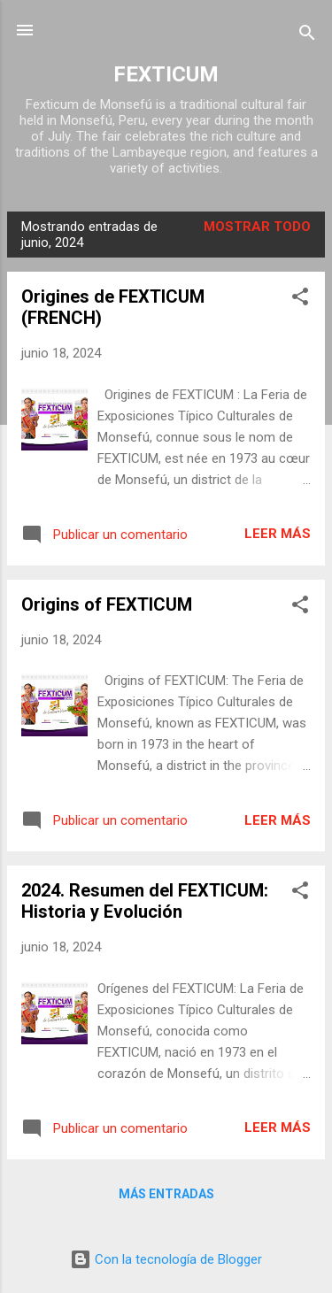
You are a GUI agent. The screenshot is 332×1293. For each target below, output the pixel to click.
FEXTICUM (166, 74)
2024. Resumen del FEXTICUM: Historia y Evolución (144, 901)
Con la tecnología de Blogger (166, 1259)
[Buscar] (307, 36)
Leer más (277, 534)
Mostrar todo (257, 227)
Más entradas (166, 1194)
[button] (300, 299)
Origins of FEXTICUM (106, 604)
